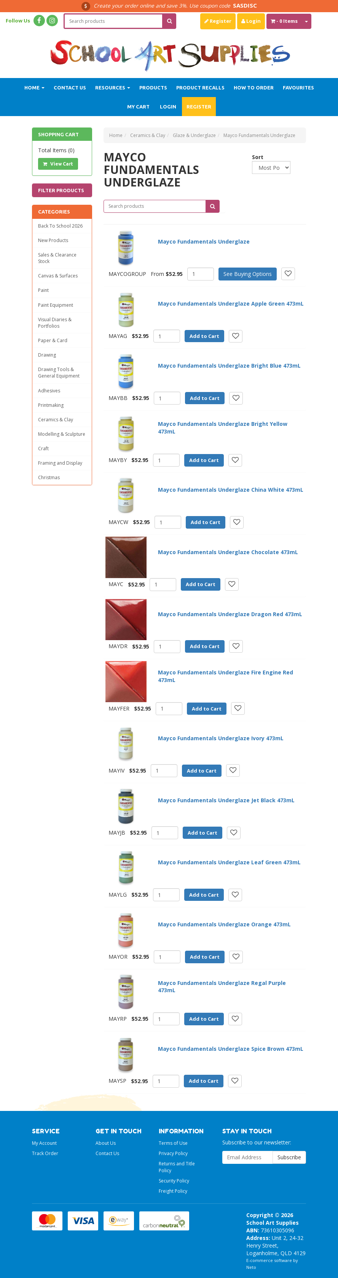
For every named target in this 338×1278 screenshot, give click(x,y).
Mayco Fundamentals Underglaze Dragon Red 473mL (230, 614)
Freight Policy (173, 1191)
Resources (112, 87)
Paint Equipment (55, 305)
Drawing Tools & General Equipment (59, 372)
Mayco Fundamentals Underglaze (204, 241)
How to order (254, 87)
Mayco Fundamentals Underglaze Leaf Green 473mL (229, 862)
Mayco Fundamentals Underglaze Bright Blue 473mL (229, 365)
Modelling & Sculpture (61, 434)
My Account (44, 1143)
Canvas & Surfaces (58, 275)
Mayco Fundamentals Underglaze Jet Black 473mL (226, 800)
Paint (43, 290)
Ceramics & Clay (55, 419)
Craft (43, 448)
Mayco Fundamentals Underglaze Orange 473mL (224, 924)
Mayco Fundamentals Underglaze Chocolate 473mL (228, 552)
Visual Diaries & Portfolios (55, 322)
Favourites (298, 87)
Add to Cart (204, 336)
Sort (255, 157)
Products (153, 87)
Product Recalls (200, 87)
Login (251, 21)
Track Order (45, 1153)
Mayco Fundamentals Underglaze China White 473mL (230, 489)
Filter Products (61, 190)
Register (217, 21)
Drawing (47, 355)
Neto (251, 1267)
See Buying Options (247, 273)
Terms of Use (173, 1143)
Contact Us (70, 87)
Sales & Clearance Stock (57, 258)
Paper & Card (52, 340)
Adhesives (49, 390)
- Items (284, 21)
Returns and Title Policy (177, 1166)
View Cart (58, 164)
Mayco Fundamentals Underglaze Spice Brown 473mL (230, 1048)
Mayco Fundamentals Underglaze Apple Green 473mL (231, 303)
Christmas (49, 477)
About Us (106, 1143)
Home (34, 87)
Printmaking (51, 405)
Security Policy (174, 1181)
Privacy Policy (173, 1153)
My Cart (138, 106)
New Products (53, 240)
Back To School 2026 (60, 226)
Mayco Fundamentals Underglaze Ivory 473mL (221, 738)
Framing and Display (60, 463)
